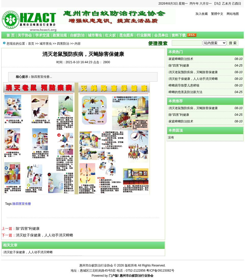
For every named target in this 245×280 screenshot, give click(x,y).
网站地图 (233, 14)
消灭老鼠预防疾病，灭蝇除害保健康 (193, 72)
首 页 (10, 35)
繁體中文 (217, 14)
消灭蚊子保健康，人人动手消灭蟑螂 (44, 235)
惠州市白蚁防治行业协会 (136, 275)
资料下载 (179, 35)
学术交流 (42, 35)
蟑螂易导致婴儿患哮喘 (184, 85)
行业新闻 (144, 35)
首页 (31, 43)
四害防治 (63, 43)
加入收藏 (201, 14)
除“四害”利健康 (28, 228)
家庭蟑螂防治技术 (181, 59)
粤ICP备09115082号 (160, 270)
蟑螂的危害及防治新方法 (185, 92)
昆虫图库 (126, 35)
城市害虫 (95, 35)
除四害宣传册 (22, 204)
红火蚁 (110, 35)
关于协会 (25, 35)
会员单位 (161, 35)
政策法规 (60, 35)
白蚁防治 (77, 35)
